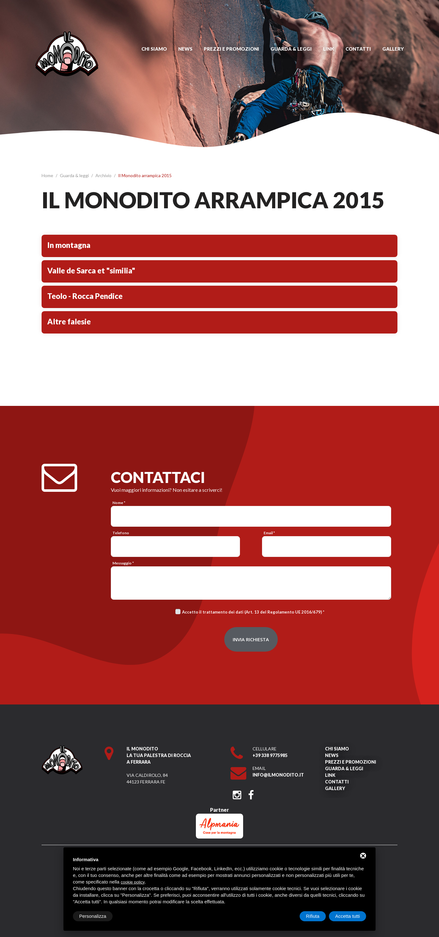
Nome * (118, 502)
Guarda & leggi (291, 49)
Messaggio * (123, 563)
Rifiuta (313, 916)
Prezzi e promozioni (231, 49)
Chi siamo (154, 49)
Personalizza (92, 916)
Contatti (358, 49)
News (185, 49)
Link (328, 49)
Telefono (120, 532)
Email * (269, 532)
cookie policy (133, 882)
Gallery (393, 49)
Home (48, 175)
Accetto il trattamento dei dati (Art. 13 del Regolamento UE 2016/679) (252, 611)
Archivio (103, 175)
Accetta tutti (347, 916)
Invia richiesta (251, 639)
